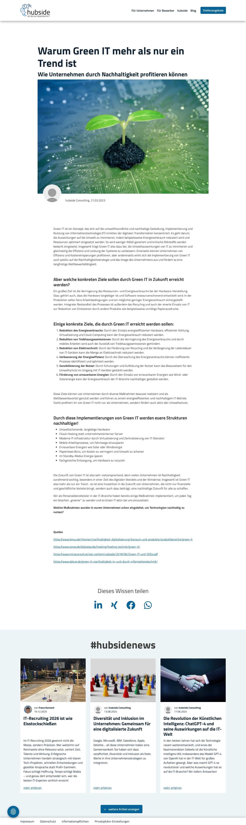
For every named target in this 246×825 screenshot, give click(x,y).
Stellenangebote (213, 10)
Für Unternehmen (143, 10)
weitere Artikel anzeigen (121, 809)
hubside (182, 10)
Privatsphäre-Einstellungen (112, 821)
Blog (193, 10)
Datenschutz (48, 821)
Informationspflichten (75, 821)
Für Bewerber (165, 10)
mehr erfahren (32, 788)
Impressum (27, 821)
